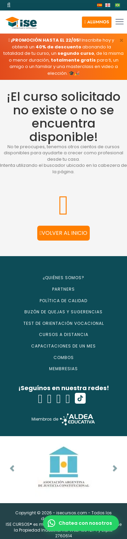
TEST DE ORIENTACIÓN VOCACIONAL (63, 323)
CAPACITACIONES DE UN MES (63, 346)
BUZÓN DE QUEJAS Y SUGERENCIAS (63, 312)
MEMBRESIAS (63, 369)
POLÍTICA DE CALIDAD (63, 301)
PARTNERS (63, 289)
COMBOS (64, 357)
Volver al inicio (63, 233)
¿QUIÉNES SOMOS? (63, 277)
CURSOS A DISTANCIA (63, 334)
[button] (97, 22)
